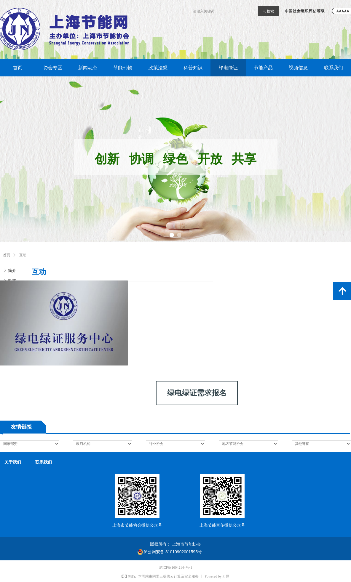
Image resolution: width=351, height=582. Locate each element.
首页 (6, 255)
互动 (22, 255)
